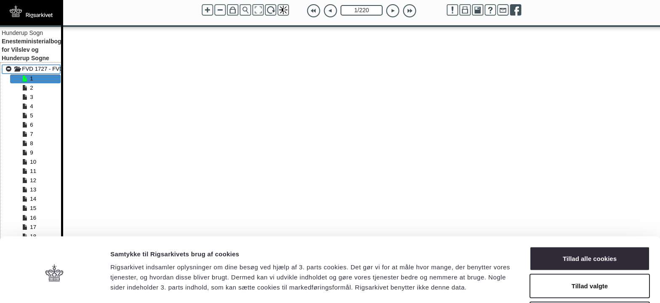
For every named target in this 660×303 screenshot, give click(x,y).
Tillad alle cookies (590, 225)
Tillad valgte (590, 253)
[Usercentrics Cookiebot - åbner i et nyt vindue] (54, 286)
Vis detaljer (437, 281)
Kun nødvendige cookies (589, 280)
